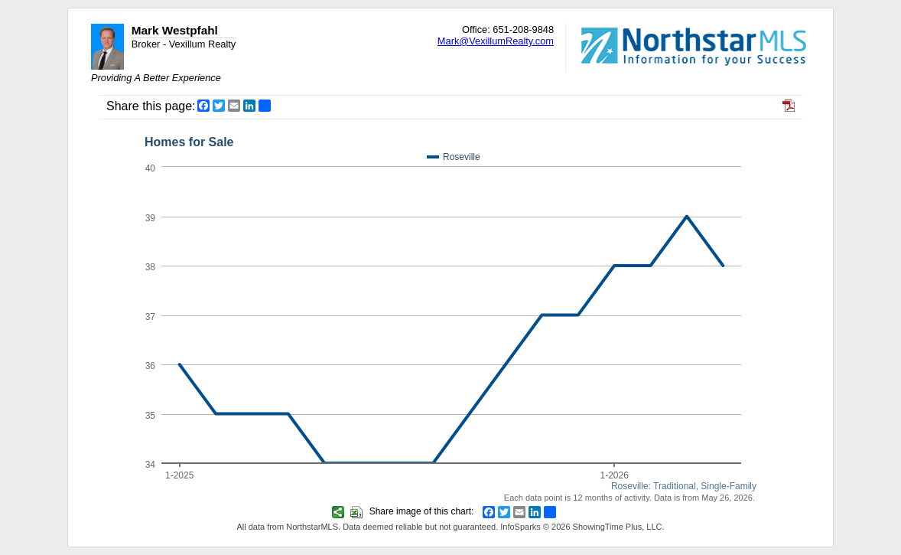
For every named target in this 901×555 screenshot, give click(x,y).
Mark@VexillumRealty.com (495, 41)
